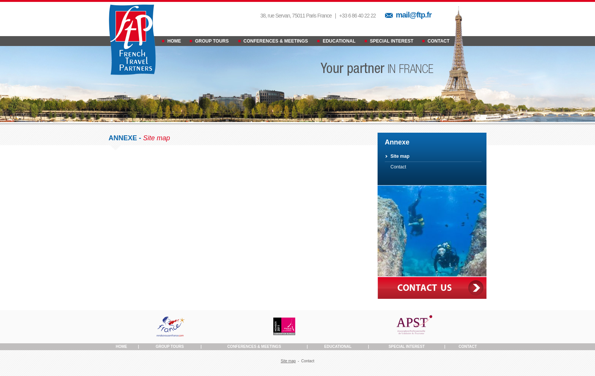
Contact (398, 167)
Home (121, 346)
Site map (399, 156)
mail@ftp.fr (413, 15)
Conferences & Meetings (254, 346)
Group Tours (170, 346)
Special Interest (407, 346)
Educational (337, 346)
